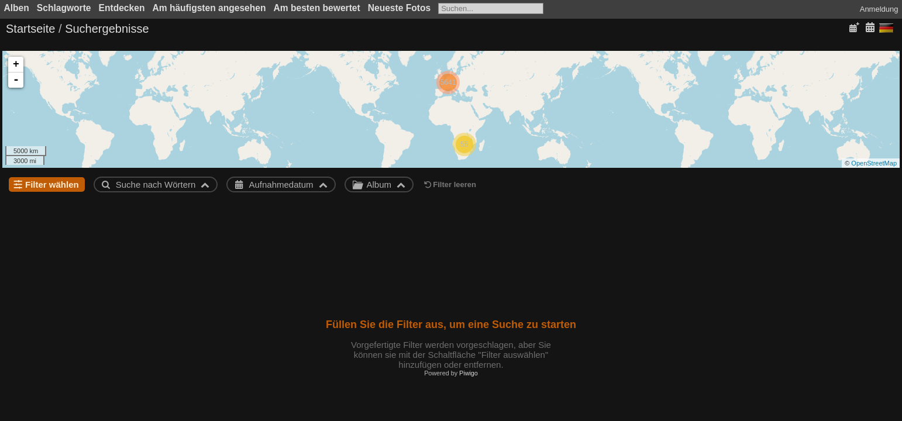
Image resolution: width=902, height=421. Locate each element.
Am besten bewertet (317, 8)
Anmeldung (879, 9)
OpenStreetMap (874, 163)
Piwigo (468, 373)
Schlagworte (64, 8)
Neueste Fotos (399, 8)
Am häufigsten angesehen (209, 8)
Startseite (30, 28)
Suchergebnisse (107, 28)
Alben (16, 8)
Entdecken (122, 8)
